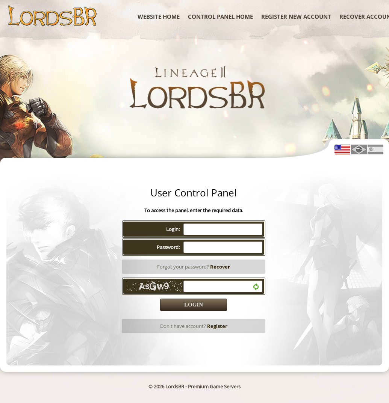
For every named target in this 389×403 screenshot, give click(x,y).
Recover (220, 266)
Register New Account (296, 16)
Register (217, 326)
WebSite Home (159, 16)
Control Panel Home (220, 16)
